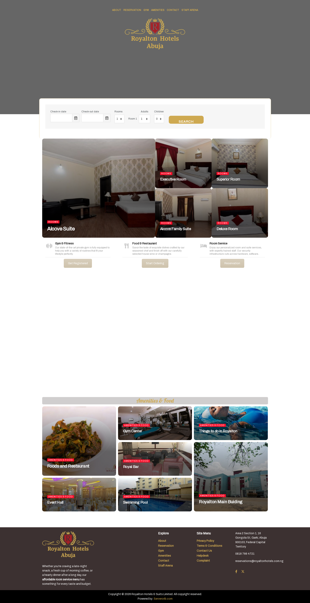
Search (186, 121)
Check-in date (58, 111)
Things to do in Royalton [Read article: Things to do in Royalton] (218, 431)
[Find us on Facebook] (236, 571)
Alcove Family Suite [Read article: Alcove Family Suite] (175, 229)
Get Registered (78, 263)
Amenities (157, 10)
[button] (6, 335)
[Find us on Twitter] (242, 571)
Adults (144, 111)
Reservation (132, 10)
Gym (146, 10)
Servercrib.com (163, 598)
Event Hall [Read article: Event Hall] (55, 502)
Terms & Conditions (209, 545)
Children (159, 111)
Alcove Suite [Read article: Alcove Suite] (61, 229)
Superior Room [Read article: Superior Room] (228, 179)
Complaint (203, 560)
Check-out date (90, 111)
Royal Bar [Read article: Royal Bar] (131, 467)
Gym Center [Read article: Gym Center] (132, 431)
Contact (173, 10)
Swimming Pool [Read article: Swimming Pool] (135, 502)
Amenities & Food (60, 460)
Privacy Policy (205, 540)
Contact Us (204, 550)
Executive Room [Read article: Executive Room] (173, 179)
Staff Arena (189, 10)
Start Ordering (155, 263)
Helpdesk (203, 555)
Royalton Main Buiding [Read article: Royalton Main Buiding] (220, 502)
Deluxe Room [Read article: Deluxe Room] (227, 229)
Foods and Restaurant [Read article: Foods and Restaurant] (68, 466)
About (116, 10)
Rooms (118, 111)
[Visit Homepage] (155, 34)
